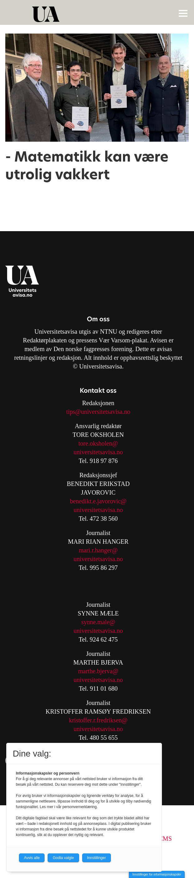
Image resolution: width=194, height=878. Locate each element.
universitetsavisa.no (98, 452)
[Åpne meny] (183, 13)
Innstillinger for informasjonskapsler (156, 874)
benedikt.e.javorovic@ (98, 501)
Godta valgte (63, 858)
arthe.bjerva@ (100, 671)
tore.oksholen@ (98, 443)
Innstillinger (96, 858)
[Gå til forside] (98, 14)
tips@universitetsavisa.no (98, 411)
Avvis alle (32, 858)
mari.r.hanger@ (98, 550)
